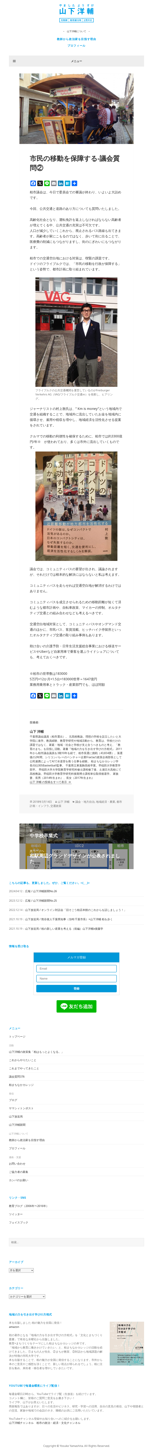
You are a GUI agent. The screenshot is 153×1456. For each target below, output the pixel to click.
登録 (76, 988)
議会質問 (17, 1076)
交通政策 (55, 806)
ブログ (13, 1100)
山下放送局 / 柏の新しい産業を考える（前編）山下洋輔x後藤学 (64, 929)
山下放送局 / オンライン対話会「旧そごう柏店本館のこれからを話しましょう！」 (76, 910)
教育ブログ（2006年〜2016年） (29, 1206)
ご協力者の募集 (18, 1172)
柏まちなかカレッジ (21, 1085)
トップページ (17, 1036)
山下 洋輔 (63, 802)
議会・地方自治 (85, 802)
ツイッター (16, 1214)
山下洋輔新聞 (17, 1125)
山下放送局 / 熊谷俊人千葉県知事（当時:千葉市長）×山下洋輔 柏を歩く (69, 919)
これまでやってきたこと (24, 1068)
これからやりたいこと (22, 1060)
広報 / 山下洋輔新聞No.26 (41, 891)
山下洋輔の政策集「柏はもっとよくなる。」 (36, 1052)
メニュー (76, 61)
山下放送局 (16, 1116)
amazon (14, 1327)
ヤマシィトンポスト (21, 1108)
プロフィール (76, 45)
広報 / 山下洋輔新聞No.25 (41, 900)
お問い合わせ (17, 1163)
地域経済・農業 (105, 802)
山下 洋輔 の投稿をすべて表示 (49, 782)
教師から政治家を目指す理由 (76, 39)
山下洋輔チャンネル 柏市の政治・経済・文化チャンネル (44, 1423)
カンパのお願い (18, 1180)
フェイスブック (18, 1222)
